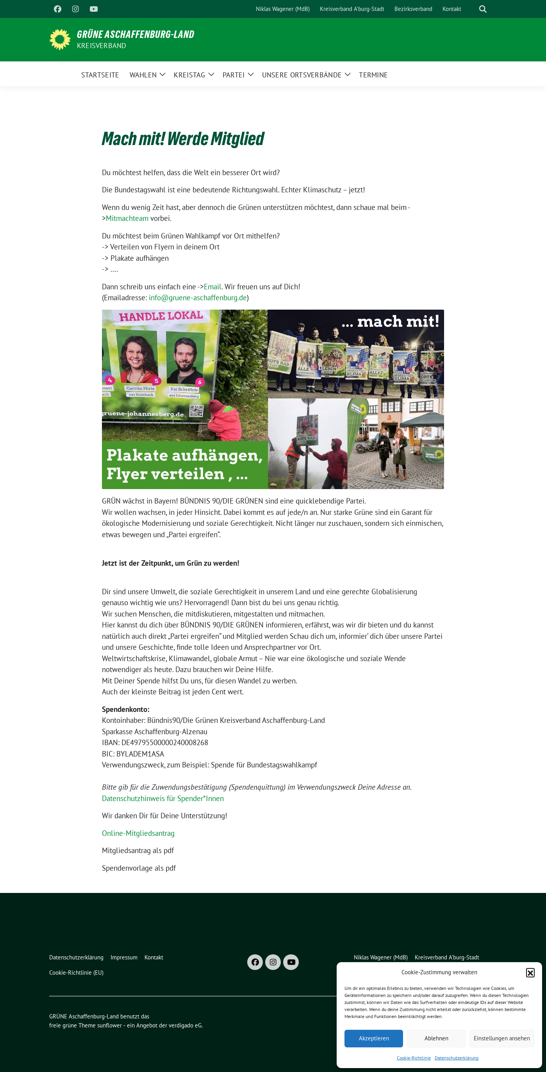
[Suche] (471, 9)
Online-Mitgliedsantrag (138, 833)
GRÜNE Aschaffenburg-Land (135, 34)
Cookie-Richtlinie (414, 1058)
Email (212, 286)
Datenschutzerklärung (456, 1058)
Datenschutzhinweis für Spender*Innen (163, 798)
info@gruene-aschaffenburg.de (198, 297)
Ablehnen (436, 1038)
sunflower (109, 1025)
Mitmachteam (127, 218)
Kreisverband (101, 45)
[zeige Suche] (483, 9)
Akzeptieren (374, 1038)
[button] (530, 972)
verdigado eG (185, 1025)
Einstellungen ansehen (502, 1038)
